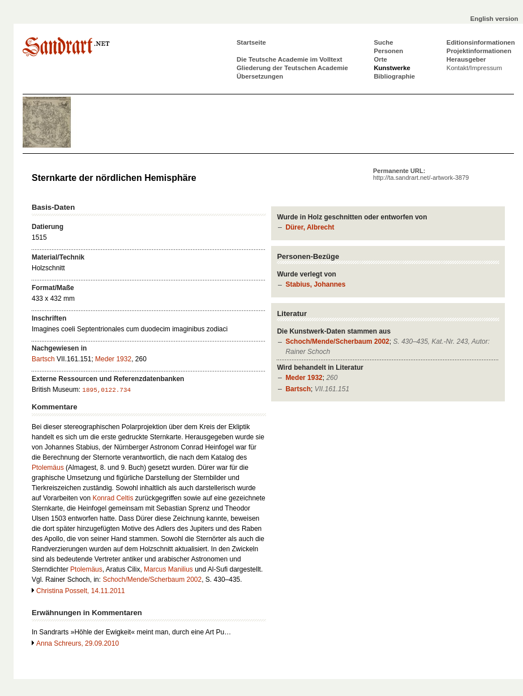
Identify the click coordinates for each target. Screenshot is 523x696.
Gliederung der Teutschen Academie (292, 67)
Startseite (251, 42)
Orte (380, 59)
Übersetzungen (260, 76)
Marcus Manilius (168, 569)
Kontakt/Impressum (474, 67)
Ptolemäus (48, 468)
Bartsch (298, 389)
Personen (388, 50)
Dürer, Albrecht (309, 227)
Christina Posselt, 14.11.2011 (80, 591)
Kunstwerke (392, 67)
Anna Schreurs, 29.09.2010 (77, 643)
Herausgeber (466, 59)
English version (494, 18)
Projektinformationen (479, 50)
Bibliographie (394, 76)
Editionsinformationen (481, 42)
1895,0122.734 (106, 390)
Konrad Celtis (112, 498)
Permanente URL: (421, 174)
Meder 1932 (303, 378)
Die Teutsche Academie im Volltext (289, 59)
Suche (383, 42)
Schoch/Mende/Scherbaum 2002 (337, 341)
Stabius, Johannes (315, 284)
